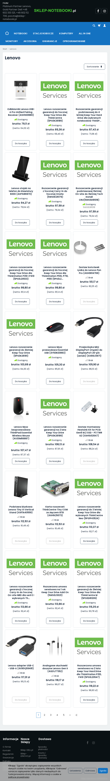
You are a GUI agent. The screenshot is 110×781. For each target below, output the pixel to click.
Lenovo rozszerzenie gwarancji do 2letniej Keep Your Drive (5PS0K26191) (21, 351)
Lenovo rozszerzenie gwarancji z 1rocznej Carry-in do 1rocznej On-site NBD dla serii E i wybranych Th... (21, 592)
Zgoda (103, 770)
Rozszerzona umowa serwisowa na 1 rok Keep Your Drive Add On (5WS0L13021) (55, 591)
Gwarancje (8, 757)
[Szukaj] (94, 26)
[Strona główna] (55, 10)
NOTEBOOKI (20, 33)
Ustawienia (75, 770)
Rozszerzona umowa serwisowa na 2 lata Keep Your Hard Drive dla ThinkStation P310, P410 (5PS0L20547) (89, 671)
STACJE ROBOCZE (43, 33)
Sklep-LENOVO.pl (25, 754)
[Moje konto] (104, 26)
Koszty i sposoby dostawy (42, 755)
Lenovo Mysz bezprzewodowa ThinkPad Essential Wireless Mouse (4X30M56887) (21, 433)
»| (76, 715)
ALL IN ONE (85, 33)
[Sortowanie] (94, 67)
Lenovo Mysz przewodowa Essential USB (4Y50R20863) (55, 350)
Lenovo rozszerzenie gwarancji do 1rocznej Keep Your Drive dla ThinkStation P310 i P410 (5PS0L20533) (20, 273)
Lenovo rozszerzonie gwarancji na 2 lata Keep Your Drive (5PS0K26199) (55, 431)
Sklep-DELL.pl (26, 749)
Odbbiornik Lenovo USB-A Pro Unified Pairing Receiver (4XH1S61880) (21, 112)
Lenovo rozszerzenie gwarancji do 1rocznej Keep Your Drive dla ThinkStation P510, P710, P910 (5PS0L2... (55, 273)
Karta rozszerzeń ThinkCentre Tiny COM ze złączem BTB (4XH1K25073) (55, 511)
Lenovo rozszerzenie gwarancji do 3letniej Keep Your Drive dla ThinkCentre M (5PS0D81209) (89, 592)
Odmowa (90, 770)
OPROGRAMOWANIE (74, 41)
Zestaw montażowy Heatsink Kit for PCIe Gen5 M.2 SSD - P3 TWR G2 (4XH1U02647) (89, 431)
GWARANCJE (49, 41)
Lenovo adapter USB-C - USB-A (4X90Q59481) (21, 667)
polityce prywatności (18, 777)
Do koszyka (21, 143)
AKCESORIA (30, 41)
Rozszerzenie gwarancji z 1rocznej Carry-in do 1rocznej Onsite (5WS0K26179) (55, 193)
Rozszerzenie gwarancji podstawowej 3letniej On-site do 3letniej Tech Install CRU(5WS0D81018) (89, 194)
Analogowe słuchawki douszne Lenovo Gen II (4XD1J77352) (55, 668)
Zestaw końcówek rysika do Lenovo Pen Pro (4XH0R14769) (89, 270)
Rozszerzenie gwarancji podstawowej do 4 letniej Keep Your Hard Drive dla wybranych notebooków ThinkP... (89, 115)
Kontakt (7, 749)
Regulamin (8, 753)
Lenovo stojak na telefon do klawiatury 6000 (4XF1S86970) (21, 191)
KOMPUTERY (66, 33)
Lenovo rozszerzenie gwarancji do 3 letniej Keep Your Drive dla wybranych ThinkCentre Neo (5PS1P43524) (89, 512)
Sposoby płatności (43, 747)
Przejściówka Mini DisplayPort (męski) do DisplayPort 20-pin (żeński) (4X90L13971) (89, 351)
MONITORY (12, 41)
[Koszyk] (99, 26)
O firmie (7, 746)
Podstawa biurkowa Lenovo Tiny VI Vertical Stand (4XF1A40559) (21, 509)
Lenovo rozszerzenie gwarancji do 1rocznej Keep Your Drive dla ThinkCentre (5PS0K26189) (55, 115)
